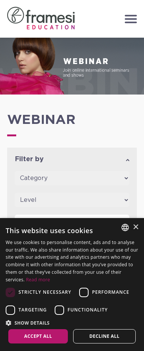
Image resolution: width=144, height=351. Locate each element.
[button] (72, 322)
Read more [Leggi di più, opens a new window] (38, 279)
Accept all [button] (38, 336)
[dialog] (72, 284)
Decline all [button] (104, 336)
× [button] (135, 227)
